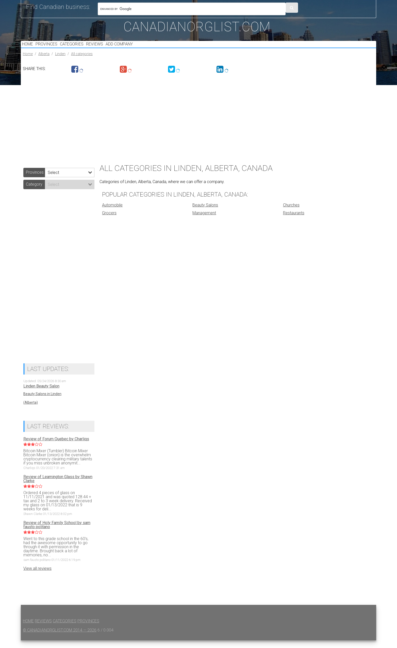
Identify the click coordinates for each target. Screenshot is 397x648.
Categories (78, 47)
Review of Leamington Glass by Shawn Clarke (57, 486)
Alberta (43, 61)
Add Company (131, 47)
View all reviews (37, 576)
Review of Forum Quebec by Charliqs (56, 447)
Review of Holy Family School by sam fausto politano (56, 532)
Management (204, 220)
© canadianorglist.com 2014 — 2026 (59, 637)
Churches (291, 212)
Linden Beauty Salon (41, 394)
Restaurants (293, 220)
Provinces (50, 47)
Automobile (112, 212)
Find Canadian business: (58, 7)
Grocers (109, 220)
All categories (82, 61)
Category (34, 191)
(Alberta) (30, 410)
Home (28, 47)
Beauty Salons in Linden (42, 401)
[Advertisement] (173, 124)
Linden (60, 61)
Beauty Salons (205, 212)
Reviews (104, 47)
